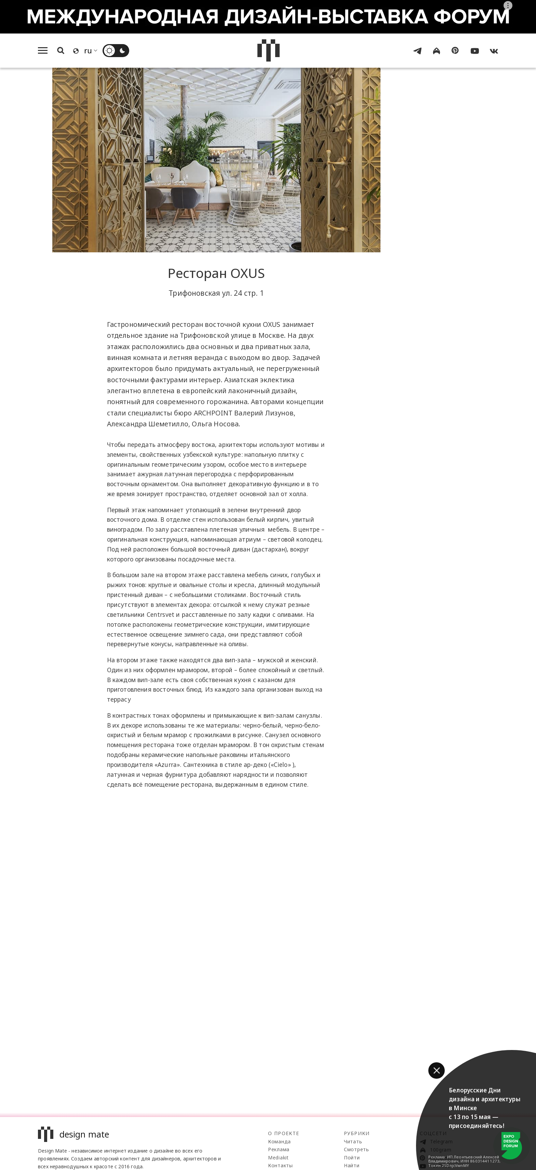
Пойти (352, 1157)
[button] (436, 1070)
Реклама (279, 1149)
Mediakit (278, 1157)
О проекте (283, 1133)
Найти (352, 1165)
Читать (353, 1141)
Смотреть (356, 1149)
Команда (279, 1141)
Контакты (280, 1165)
